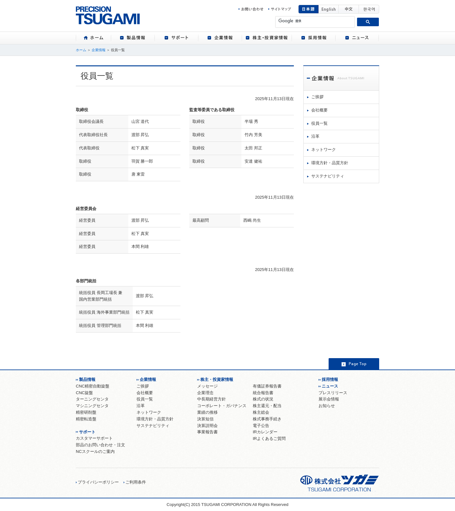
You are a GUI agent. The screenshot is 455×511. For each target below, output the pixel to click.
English (328, 9)
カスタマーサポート (94, 438)
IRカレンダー (265, 432)
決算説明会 (207, 425)
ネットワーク (323, 149)
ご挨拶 (317, 96)
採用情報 (330, 379)
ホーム (81, 50)
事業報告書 (207, 432)
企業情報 (99, 50)
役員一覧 (319, 123)
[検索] (315, 21)
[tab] (93, 38)
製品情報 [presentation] (133, 38)
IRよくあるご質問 (269, 438)
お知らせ (326, 405)
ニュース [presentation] (357, 38)
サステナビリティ (327, 176)
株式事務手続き (267, 419)
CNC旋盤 (84, 392)
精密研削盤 (86, 412)
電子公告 (261, 425)
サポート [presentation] (176, 38)
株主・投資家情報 (216, 379)
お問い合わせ (253, 9)
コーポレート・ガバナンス (221, 405)
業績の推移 (207, 412)
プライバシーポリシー (98, 482)
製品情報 (87, 379)
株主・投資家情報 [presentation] (267, 38)
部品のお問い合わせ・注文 (100, 444)
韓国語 (369, 9)
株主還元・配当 (267, 405)
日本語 (308, 9)
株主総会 (261, 412)
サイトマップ (279, 9)
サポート (87, 432)
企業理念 (205, 392)
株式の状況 (263, 399)
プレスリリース (332, 392)
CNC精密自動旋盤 (92, 386)
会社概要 (319, 110)
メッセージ (207, 386)
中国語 (349, 9)
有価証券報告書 (267, 386)
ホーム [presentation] (93, 38)
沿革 (315, 136)
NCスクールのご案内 (95, 451)
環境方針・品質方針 (329, 162)
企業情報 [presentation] (220, 38)
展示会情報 (328, 399)
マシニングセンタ (92, 405)
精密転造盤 (86, 419)
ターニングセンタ (92, 399)
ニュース (330, 386)
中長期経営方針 (211, 399)
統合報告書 (263, 392)
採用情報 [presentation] (314, 38)
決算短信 (205, 419)
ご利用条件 (135, 482)
